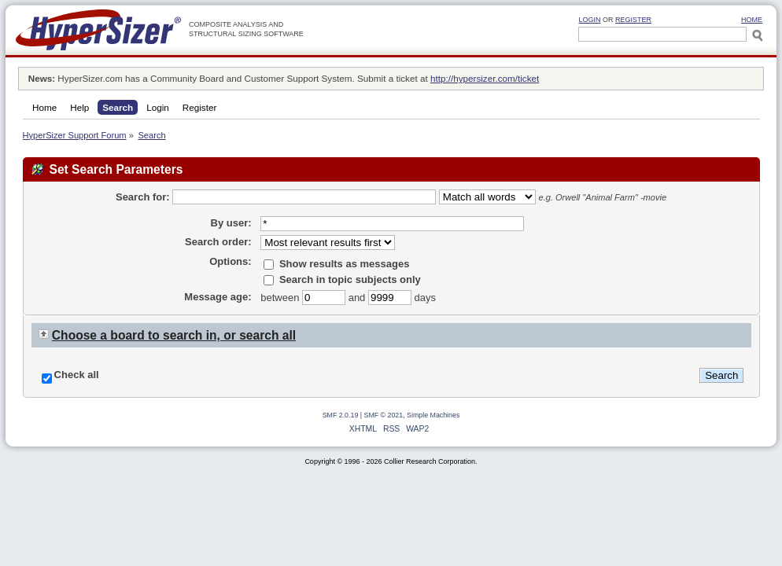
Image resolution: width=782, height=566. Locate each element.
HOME (751, 20)
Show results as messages (336, 264)
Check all (76, 374)
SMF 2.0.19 (341, 415)
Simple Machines (433, 415)
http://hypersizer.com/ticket (484, 78)
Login (589, 20)
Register (633, 20)
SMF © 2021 (384, 415)
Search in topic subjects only (342, 279)
